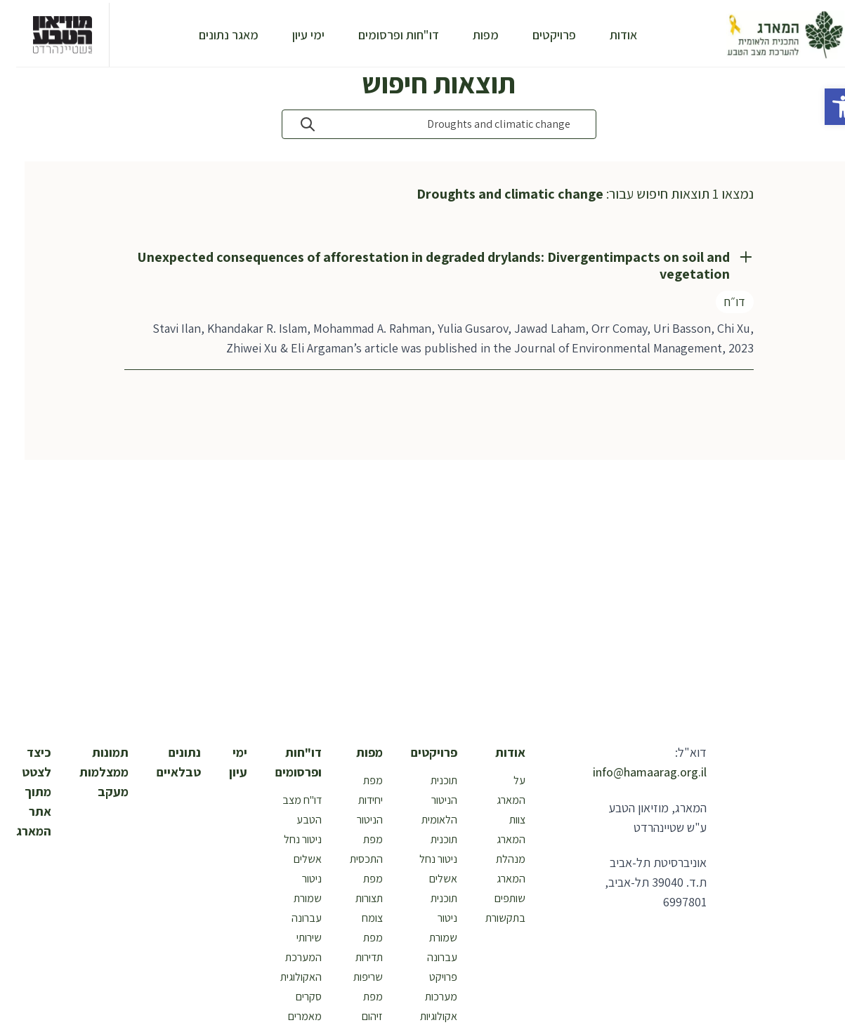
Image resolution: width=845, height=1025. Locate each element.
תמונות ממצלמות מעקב (87, 772)
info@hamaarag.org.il (633, 772)
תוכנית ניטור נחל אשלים (422, 859)
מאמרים (289, 1016)
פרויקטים (538, 35)
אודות (607, 35)
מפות (470, 35)
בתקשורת (489, 918)
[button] (826, 106)
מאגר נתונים (212, 35)
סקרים (293, 996)
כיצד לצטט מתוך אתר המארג (17, 791)
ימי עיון (292, 35)
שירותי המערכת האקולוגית (285, 957)
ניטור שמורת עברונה (290, 898)
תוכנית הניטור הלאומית (423, 800)
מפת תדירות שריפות (352, 957)
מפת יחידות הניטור (354, 800)
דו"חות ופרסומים (382, 35)
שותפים (493, 898)
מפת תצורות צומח (353, 898)
